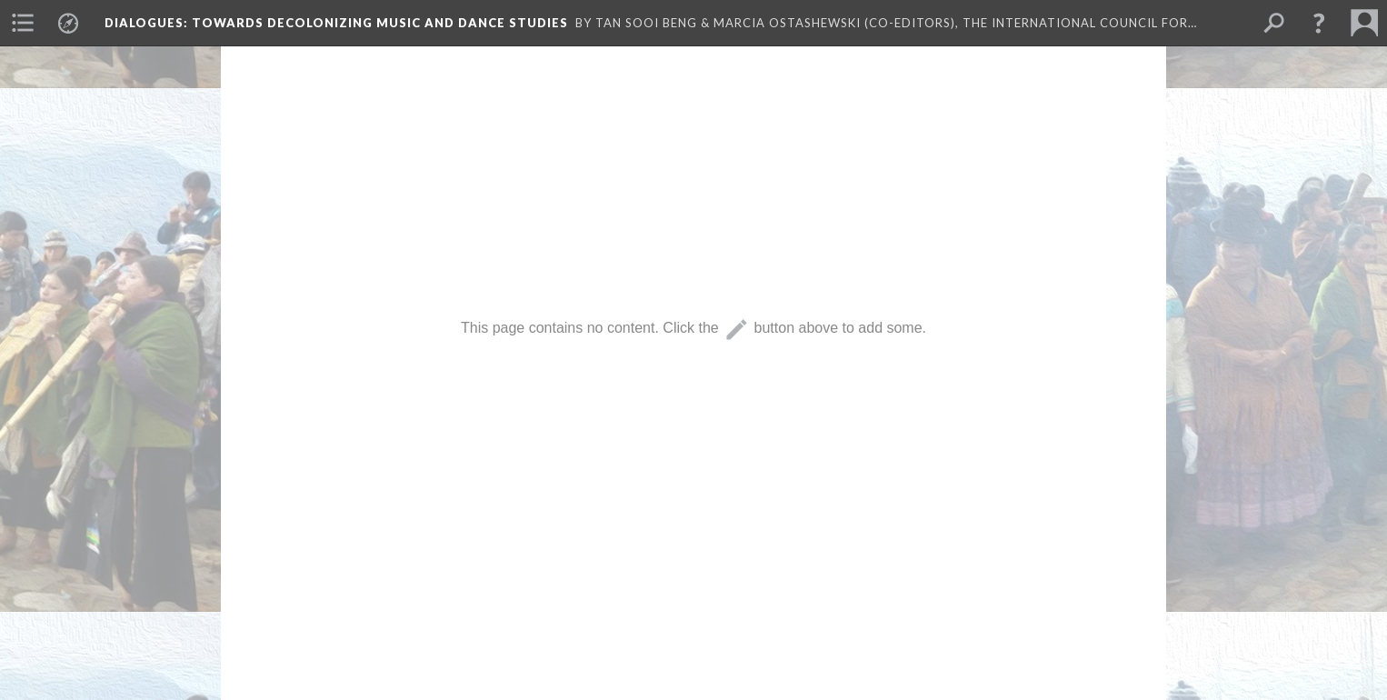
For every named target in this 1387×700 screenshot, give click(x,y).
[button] (1319, 22)
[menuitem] (22, 22)
